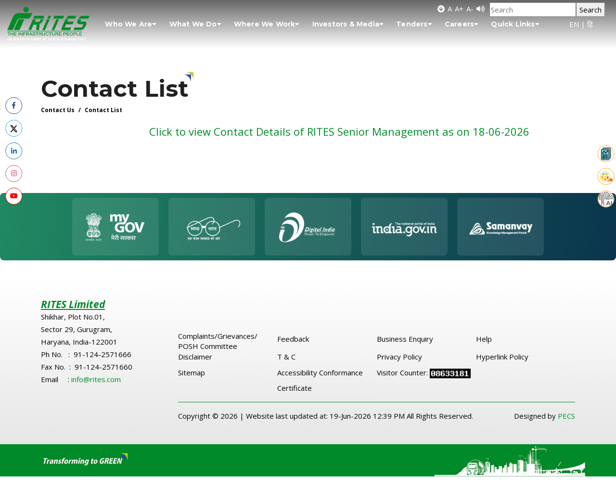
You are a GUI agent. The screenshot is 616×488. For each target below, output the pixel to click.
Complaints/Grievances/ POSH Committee (217, 341)
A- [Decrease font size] (470, 8)
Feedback (293, 339)
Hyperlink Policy (502, 356)
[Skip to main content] (441, 8)
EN (574, 24)
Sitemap (191, 372)
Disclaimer (195, 356)
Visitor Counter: (403, 372)
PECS (566, 416)
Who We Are (130, 24)
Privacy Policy (399, 356)
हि (590, 24)
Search (590, 9)
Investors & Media (348, 24)
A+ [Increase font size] (459, 8)
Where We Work (267, 24)
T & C (286, 356)
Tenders (414, 24)
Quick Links (515, 24)
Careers (462, 24)
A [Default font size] (450, 8)
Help (484, 339)
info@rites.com (96, 379)
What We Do (195, 24)
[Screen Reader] (480, 8)
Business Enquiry (405, 339)
